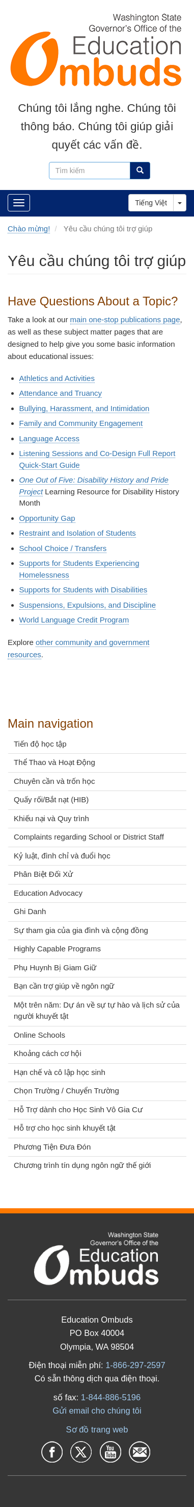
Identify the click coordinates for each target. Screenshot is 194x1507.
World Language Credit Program (74, 619)
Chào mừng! (29, 228)
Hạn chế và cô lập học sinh (59, 1072)
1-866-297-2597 (135, 1365)
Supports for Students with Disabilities (83, 589)
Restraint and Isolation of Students (77, 533)
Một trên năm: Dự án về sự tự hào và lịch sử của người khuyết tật (97, 1010)
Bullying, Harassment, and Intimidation (84, 408)
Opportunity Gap (47, 518)
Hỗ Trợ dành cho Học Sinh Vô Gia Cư (78, 1109)
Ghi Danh (30, 911)
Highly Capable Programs (57, 948)
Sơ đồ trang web (97, 1429)
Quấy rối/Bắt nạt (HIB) (51, 799)
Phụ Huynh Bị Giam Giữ (55, 967)
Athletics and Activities (57, 378)
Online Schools (39, 1035)
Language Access (49, 438)
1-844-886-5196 (111, 1397)
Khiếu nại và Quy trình (51, 818)
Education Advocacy (48, 893)
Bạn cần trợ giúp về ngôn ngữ (64, 986)
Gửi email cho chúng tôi (96, 1410)
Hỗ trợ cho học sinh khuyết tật (65, 1127)
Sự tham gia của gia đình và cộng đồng (81, 930)
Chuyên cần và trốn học (54, 781)
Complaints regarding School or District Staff (89, 836)
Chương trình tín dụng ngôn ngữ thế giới (82, 1165)
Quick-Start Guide (49, 465)
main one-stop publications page (125, 319)
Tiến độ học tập (40, 743)
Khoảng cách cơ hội (47, 1053)
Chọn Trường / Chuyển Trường (66, 1090)
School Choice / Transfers (63, 548)
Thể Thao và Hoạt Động (54, 762)
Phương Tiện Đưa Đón (52, 1146)
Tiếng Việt (151, 203)
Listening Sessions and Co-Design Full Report (97, 453)
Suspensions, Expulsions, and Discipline (87, 605)
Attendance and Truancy (60, 393)
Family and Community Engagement (81, 423)
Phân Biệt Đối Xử (43, 874)
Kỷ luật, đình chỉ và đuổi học (62, 855)
